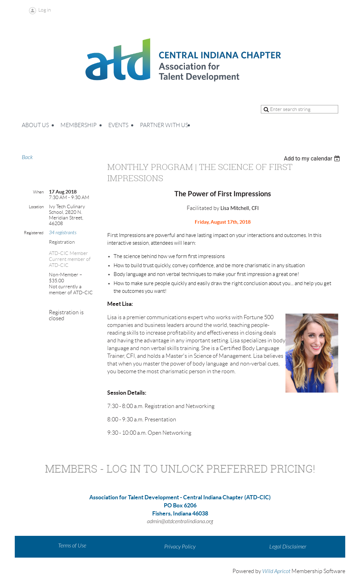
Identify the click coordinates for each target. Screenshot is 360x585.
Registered (34, 232)
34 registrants (62, 233)
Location (36, 206)
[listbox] (313, 158)
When (38, 192)
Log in (44, 10)
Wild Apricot (276, 571)
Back (27, 157)
